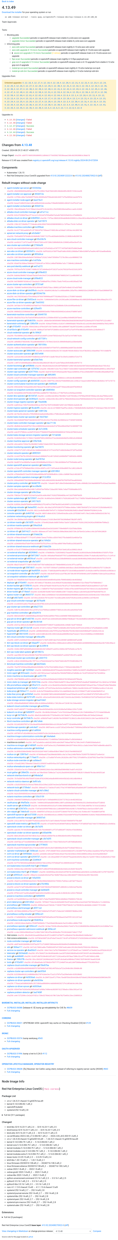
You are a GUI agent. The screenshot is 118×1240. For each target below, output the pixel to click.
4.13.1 (72, 95)
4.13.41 (82, 105)
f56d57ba (44, 965)
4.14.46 (11, 129)
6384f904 (35, 218)
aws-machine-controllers (18, 260)
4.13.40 (73, 105)
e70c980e (44, 884)
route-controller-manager (18, 941)
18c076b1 (43, 417)
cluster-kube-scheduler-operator (21, 429)
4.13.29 (55, 102)
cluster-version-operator (17, 501)
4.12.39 (37, 89)
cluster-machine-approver (18, 441)
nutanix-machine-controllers (19, 796)
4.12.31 (65, 86)
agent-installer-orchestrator (19, 206)
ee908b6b (30, 366)
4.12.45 (93, 89)
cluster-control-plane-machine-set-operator (26, 384)
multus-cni (11, 754)
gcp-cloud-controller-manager (20, 601)
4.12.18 (45, 83)
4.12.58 (102, 92)
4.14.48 (11, 123)
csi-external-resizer (15, 558)
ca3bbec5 (37, 760)
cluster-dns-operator (16, 396)
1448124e (42, 411)
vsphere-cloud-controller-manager (22, 965)
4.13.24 (9, 102)
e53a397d (36, 613)
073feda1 (26, 787)
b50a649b (47, 833)
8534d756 (40, 293)
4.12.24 (101, 83)
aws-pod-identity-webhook (18, 266)
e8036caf (31, 558)
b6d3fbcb (32, 290)
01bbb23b (37, 534)
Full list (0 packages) (13, 1217)
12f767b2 (35, 369)
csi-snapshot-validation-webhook (21, 576)
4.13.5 (45, 108)
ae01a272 (38, 266)
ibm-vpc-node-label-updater (19, 652)
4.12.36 (9, 89)
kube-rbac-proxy (14, 694)
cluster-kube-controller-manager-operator (25, 423)
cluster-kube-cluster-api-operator (21, 417)
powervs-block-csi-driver (18, 878)
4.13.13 (9, 99)
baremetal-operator (15, 320)
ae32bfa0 (29, 694)
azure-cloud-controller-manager (21, 272)
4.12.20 (64, 83)
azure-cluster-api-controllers (19, 284)
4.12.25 (9, 86)
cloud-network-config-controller (21, 338)
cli (8, 326)
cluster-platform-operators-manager (23, 477)
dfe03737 (29, 595)
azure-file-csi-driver (15, 299)
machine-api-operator (16, 727)
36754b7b (22, 715)
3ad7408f (37, 992)
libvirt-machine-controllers (18, 721)
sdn (8, 947)
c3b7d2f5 (29, 522)
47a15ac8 (28, 588)
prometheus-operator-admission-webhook (25, 929)
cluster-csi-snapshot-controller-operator (24, 390)
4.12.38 (27, 89)
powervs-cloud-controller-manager (22, 890)
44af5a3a (25, 802)
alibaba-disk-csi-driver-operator (21, 221)
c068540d (50, 390)
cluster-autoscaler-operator (19, 353)
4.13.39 (55, 105)
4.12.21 (73, 83)
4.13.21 (82, 99)
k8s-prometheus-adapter (18, 685)
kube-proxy (12, 691)
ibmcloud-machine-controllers (20, 664)
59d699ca (38, 920)
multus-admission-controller (19, 748)
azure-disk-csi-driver (16, 290)
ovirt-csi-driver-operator (17, 857)
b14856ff (32, 745)
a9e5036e (38, 980)
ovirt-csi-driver (13, 854)
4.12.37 (18, 89)
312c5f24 (46, 477)
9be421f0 (35, 823)
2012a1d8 (27, 628)
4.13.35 (18, 105)
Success (30, 126)
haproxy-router (13, 628)
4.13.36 (27, 105)
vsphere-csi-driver (15, 977)
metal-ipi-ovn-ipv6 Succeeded (25, 68)
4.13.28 (46, 102)
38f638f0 (51, 375)
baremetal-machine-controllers (20, 314)
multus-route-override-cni (18, 760)
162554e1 (29, 670)
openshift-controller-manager (20, 817)
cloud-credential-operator (18, 332)
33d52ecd (31, 299)
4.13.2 (73, 99)
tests (9, 956)
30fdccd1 (39, 914)
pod (8, 875)
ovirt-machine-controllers (18, 860)
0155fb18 (27, 585)
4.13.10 (81, 95)
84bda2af (38, 775)
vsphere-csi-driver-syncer (18, 986)
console (10, 510)
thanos (10, 959)
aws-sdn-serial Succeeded (23, 47)
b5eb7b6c (38, 360)
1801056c (42, 344)
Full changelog (13, 1011)
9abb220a (46, 465)
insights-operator (14, 670)
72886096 (25, 905)
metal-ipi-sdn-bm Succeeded (24, 71)
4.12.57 (93, 92)
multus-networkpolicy (16, 757)
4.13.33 (101, 102)
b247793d (33, 372)
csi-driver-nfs (13, 531)
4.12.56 (83, 92)
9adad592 (32, 507)
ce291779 (41, 676)
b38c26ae (36, 492)
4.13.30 (73, 102)
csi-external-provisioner (17, 555)
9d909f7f (30, 712)
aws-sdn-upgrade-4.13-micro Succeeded (30, 50)
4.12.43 (74, 89)
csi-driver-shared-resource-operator (22, 540)
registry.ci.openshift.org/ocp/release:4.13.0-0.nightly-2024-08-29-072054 (65, 160)
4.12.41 (55, 89)
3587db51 (30, 567)
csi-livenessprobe (15, 567)
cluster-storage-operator (17, 492)
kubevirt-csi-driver (15, 712)
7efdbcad (33, 851)
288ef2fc (25, 772)
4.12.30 (55, 86)
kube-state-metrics (15, 697)
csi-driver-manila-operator (18, 525)
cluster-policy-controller (17, 483)
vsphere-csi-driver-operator (19, 980)
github (31, 1237)
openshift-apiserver (15, 814)
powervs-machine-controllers (20, 896)
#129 (88, 1023)
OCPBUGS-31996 (14, 1053)
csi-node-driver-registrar (17, 570)
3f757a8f (39, 284)
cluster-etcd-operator (16, 399)
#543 (40, 1038)
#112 (44, 1053)
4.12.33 (83, 86)
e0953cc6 (24, 631)
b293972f (35, 857)
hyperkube (11, 631)
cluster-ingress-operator (17, 408)
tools (9, 962)
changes (20, 120)
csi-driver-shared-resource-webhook (23, 546)
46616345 (23, 634)
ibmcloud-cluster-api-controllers (21, 658)
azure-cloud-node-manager (19, 278)
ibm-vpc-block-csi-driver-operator (21, 646)
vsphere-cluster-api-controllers (20, 971)
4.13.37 (37, 105)
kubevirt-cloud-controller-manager (22, 706)
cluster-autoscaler (15, 350)
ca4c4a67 (33, 727)
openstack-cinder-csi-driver (19, 826)
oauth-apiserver (11, 1049)
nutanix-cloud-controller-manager (22, 790)
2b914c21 (26, 531)
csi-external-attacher (16, 552)
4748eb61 (43, 866)
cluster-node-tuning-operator (19, 459)
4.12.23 (92, 83)
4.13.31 (82, 102)
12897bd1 (24, 754)
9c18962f (37, 332)
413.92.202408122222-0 (61, 175)
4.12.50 (37, 92)
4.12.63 (46, 95)
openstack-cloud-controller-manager (23, 839)
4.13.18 (55, 99)
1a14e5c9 (33, 688)
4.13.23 (101, 99)
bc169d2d (46, 540)
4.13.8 (70, 108)
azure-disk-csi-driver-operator (20, 293)
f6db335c (31, 320)
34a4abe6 (50, 736)
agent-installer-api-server (18, 188)
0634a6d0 (23, 953)
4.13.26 (27, 102)
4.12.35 (102, 86)
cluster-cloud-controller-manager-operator (25, 375)
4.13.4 (64, 105)
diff (100, 175)
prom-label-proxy (14, 902)
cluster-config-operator (17, 381)
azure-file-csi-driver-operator (19, 302)
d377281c (42, 338)
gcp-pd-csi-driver (14, 619)
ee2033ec (44, 706)
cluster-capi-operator (16, 372)
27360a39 (38, 245)
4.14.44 (11, 132)
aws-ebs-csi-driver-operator (19, 254)
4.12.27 (27, 86)
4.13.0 (64, 95)
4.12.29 (46, 86)
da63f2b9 (41, 971)
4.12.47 (9, 92)
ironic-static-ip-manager (17, 682)
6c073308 (31, 814)
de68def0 (45, 890)
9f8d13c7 (41, 766)
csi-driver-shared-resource (18, 534)
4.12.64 (55, 95)
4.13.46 (27, 108)
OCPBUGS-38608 (14, 1069)
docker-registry (13, 588)
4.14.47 (11, 126)
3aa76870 (39, 447)
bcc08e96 (37, 486)
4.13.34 (9, 105)
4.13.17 (46, 99)
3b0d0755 (35, 483)
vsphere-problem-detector (18, 992)
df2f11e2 (37, 908)
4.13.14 (18, 99)
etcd (9, 598)
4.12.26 (18, 86)
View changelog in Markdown (15, 1231)
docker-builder (13, 585)
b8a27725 (38, 607)
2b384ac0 (33, 399)
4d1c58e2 (44, 790)
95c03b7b (41, 239)
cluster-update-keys (15, 498)
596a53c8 (37, 525)
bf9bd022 (42, 272)
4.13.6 (53, 108)
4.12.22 (83, 83)
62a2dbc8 (21, 510)
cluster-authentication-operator (21, 344)
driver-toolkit (12, 592)
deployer (11, 582)
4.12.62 (37, 95)
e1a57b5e (36, 260)
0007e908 (38, 353)
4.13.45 (18, 108)
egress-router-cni (14, 595)
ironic (5, 1033)
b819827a (39, 652)
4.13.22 (92, 99)
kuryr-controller (14, 718)
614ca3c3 (40, 516)
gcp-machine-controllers (18, 613)
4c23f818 (44, 646)
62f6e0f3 (37, 308)
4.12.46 (102, 89)
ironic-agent (12, 673)
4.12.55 (74, 92)
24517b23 (36, 501)
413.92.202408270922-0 (86, 175)
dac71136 (51, 423)
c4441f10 (43, 658)
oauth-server (12, 805)
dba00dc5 (31, 950)
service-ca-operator (15, 950)
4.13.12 (100, 95)
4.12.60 (18, 95)
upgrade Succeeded (21, 38)
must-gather (12, 772)
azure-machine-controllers (18, 308)
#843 (105, 1069)
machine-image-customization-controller (25, 736)
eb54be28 (25, 805)
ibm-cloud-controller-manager (20, 637)
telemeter (11, 953)
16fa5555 (36, 878)
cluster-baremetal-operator (19, 360)
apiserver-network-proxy (17, 233)
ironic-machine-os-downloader (20, 676)
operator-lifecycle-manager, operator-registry (28, 1064)
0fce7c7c (36, 685)
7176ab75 (34, 757)
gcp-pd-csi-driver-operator (18, 622)
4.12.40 (46, 89)
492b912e (39, 194)
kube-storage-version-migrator (20, 700)
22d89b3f (37, 860)
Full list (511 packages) (14, 1115)
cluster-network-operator (18, 453)
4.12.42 (65, 89)
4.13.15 (27, 99)
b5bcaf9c (41, 637)
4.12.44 (83, 89)
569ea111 (24, 691)
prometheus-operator (16, 926)
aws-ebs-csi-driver (15, 251)
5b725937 (32, 498)
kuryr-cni (11, 715)
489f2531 (36, 453)
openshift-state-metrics (17, 823)
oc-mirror (11, 808)
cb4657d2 (29, 513)
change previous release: (42, 1231)
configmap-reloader (15, 507)
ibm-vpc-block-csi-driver (17, 643)
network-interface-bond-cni (19, 775)
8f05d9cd (39, 254)
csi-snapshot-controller (17, 573)
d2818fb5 (55, 471)
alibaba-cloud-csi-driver (17, 218)
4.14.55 (11, 120)
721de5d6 (56, 435)
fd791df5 (31, 697)
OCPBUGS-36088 (14, 1008)
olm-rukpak (12, 811)
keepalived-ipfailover (16, 688)
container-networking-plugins (20, 516)
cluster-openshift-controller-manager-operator (27, 471)
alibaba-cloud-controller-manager (22, 212)
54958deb (27, 854)
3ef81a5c (37, 781)
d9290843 (33, 552)
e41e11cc (44, 212)
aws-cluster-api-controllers (19, 245)
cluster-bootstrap (14, 366)
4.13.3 (64, 102)
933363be (36, 188)
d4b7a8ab (37, 721)
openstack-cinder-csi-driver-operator (23, 833)
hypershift (11, 634)
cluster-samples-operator (18, 486)
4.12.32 (74, 86)
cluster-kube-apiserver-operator (21, 411)
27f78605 (43, 845)
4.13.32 (92, 102)
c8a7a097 (36, 561)
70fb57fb (20, 959)
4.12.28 (37, 86)
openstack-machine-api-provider (21, 845)
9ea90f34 (35, 570)
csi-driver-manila (14, 522)
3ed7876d (40, 459)
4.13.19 (65, 99)
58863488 (30, 350)
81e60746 (29, 619)
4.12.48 (18, 92)
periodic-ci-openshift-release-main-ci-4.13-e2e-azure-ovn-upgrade (62, 54)
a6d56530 (35, 381)
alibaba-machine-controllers (19, 227)
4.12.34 (93, 86)
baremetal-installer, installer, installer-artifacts (30, 1003)
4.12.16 (26, 83)
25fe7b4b (37, 441)
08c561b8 (37, 622)
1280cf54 (34, 323)
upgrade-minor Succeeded (23, 41)
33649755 (42, 314)
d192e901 (16, 326)
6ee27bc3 (38, 200)
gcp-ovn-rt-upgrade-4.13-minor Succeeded (30, 62)
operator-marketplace (16, 851)
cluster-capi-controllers (17, 369)
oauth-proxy (12, 802)
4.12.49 (27, 92)
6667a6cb (36, 941)
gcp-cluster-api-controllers (18, 607)
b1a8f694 (36, 730)
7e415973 (42, 221)
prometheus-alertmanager (18, 908)
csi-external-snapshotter (18, 561)
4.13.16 (37, 99)
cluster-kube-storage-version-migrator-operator (28, 435)
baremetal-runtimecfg (16, 323)
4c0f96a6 (39, 227)
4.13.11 (90, 95)
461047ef (32, 396)
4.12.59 (9, 95)
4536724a (35, 682)
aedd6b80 (19, 956)
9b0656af (39, 748)
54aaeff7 (35, 643)
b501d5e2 (29, 902)
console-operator (14, 513)
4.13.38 (46, 105)
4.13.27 (37, 102)
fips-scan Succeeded (21, 59)
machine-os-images (16, 745)
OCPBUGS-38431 (14, 1023)
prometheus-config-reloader (19, 914)
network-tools (13, 787)
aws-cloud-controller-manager (20, 239)
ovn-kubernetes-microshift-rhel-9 (21, 866)
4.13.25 (18, 102)
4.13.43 (101, 105)
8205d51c (30, 251)
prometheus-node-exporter (19, 920)
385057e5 (40, 817)
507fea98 (41, 601)
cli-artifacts (12, 329)
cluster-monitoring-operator (19, 447)
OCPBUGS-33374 (14, 1038)
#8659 (69, 1008)
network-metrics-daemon (18, 781)
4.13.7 (62, 108)
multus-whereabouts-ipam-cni (20, 766)
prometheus (12, 905)
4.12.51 (46, 92)
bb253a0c (41, 664)
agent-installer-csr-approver (19, 194)
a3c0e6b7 (36, 233)
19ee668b (42, 402)
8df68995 (40, 896)
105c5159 (39, 796)
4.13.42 (92, 105)
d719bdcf (25, 592)
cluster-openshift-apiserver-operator (23, 465)
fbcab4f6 (35, 408)
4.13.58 (11, 135)
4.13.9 (78, 108)
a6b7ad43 (18, 598)
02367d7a (22, 808)
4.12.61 (27, 95)
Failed (29, 120)
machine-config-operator (18, 730)
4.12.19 (54, 83)
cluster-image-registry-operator (21, 402)
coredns (6, 1018)
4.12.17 (36, 83)
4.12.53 (55, 92)
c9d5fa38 (52, 384)
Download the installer (12, 12)
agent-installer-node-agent (18, 200)
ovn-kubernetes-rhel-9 (16, 872)
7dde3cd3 (24, 811)
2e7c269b (43, 429)
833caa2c (25, 673)
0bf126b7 (35, 555)
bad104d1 (41, 700)
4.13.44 (9, 108)
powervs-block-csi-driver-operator (22, 884)
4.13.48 (37, 108)
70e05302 (39, 302)
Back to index (8, 1)
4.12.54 (65, 92)
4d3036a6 (30, 977)
